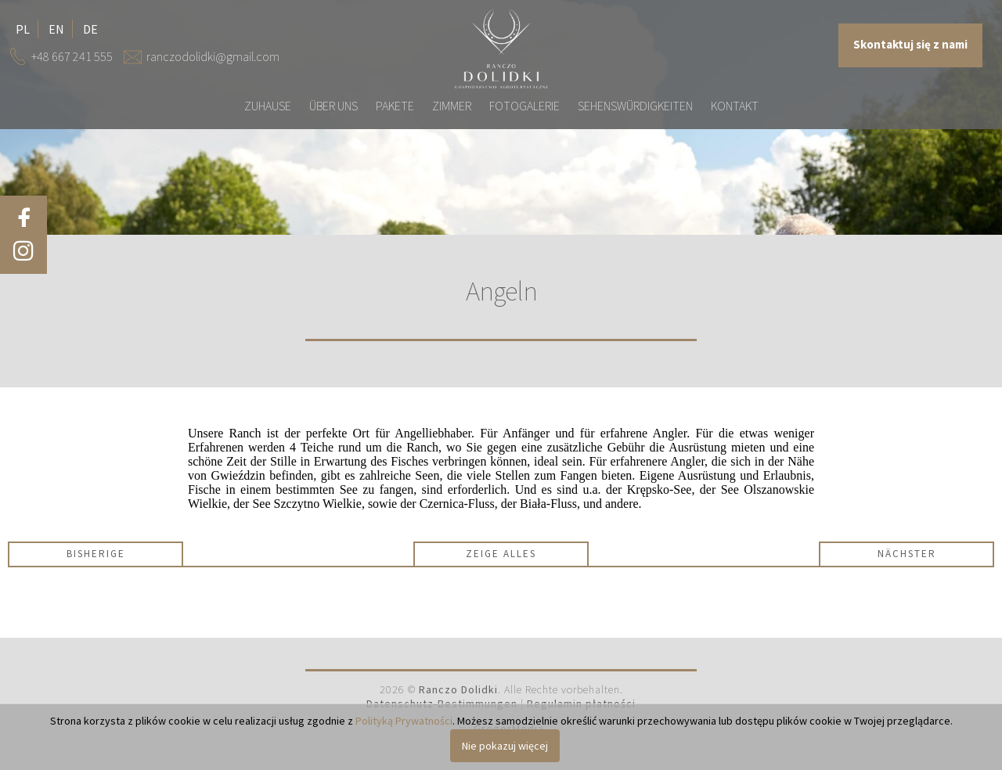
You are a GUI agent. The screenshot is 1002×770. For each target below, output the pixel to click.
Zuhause (267, 105)
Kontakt (735, 105)
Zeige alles (501, 553)
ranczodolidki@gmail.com (212, 56)
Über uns (333, 105)
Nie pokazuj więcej (505, 746)
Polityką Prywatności (403, 721)
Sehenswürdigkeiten (635, 105)
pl (23, 29)
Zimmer (451, 105)
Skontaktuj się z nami (910, 45)
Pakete (395, 105)
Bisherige (96, 553)
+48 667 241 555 (72, 56)
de (90, 29)
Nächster (907, 553)
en (56, 29)
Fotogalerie (524, 105)
